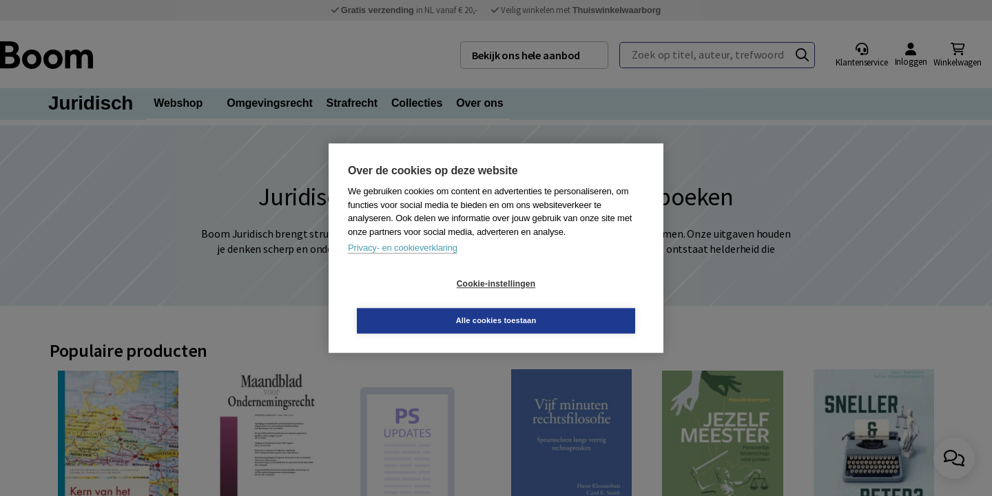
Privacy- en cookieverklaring (402, 266)
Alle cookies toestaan (578, 302)
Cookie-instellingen (414, 302)
